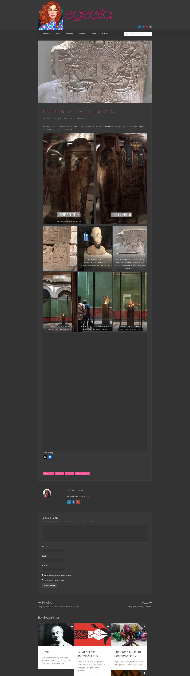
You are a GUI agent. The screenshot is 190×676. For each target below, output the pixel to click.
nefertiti (70, 355)
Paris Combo (50, 624)
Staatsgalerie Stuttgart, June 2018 (139, 489)
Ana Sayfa (46, 34)
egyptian (59, 355)
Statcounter (4, 675)
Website (45, 451)
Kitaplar (82, 34)
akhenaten (48, 355)
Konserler (69, 34)
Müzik (58, 34)
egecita (52, 659)
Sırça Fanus (85, 624)
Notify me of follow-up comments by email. (57, 460)
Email (44, 441)
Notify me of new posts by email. (54, 465)
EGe (87, 379)
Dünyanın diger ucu (127, 579)
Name (45, 431)
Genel (65, 119)
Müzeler (104, 34)
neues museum (82, 355)
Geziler (93, 34)
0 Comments (79, 119)
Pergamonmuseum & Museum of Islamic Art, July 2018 (59, 489)
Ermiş (45, 537)
